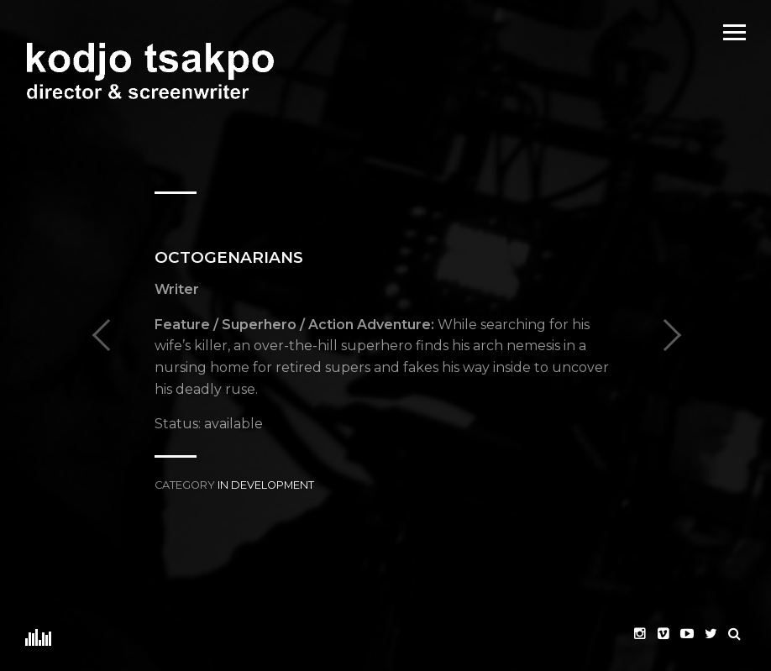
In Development (266, 485)
